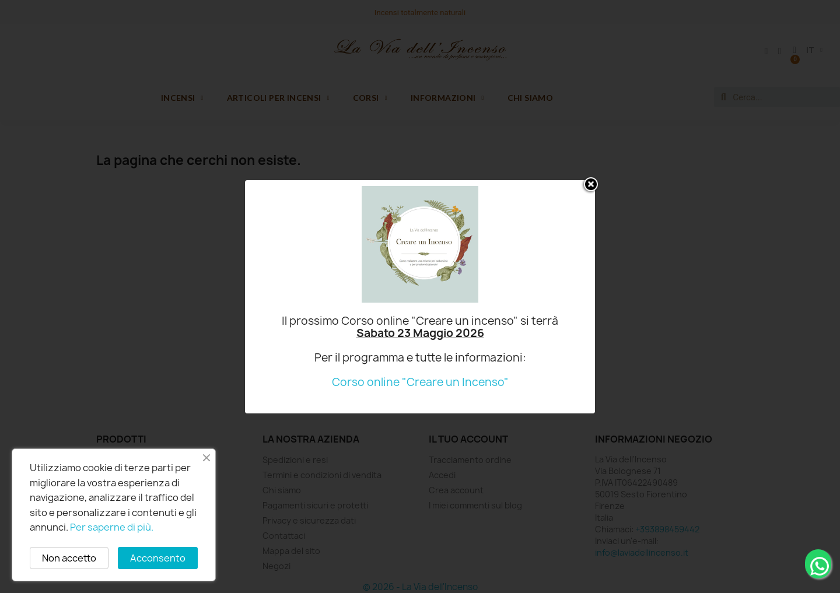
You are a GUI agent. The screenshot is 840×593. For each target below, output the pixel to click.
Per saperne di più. (111, 527)
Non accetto (69, 558)
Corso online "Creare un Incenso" (420, 382)
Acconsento (158, 558)
